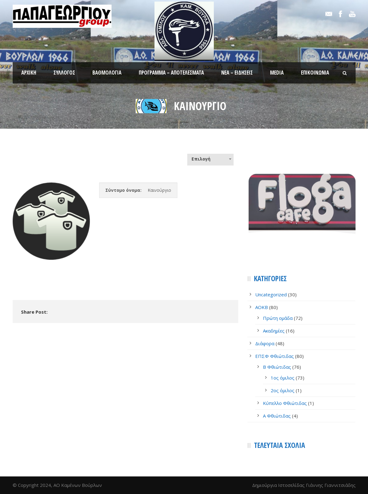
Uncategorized (271, 294)
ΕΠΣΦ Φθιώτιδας (274, 356)
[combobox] (210, 159)
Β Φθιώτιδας (277, 367)
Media (277, 72)
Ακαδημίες (274, 331)
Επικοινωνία (315, 72)
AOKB (261, 307)
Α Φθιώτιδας (277, 416)
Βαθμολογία (106, 72)
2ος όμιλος (282, 390)
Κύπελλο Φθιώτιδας (285, 403)
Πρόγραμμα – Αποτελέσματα (171, 72)
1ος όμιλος (282, 378)
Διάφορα (264, 343)
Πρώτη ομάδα (278, 318)
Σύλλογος (64, 72)
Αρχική (28, 72)
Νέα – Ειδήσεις (237, 72)
